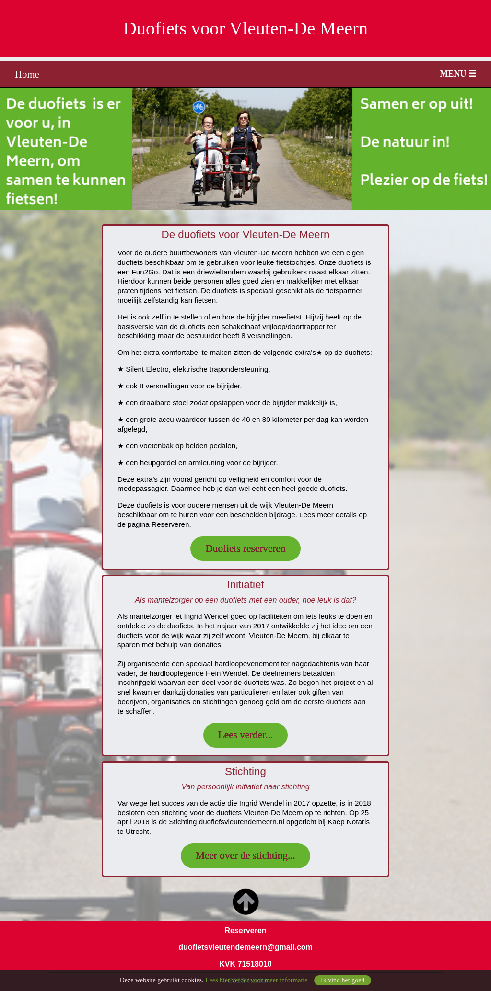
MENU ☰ (458, 74)
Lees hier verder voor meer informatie (256, 982)
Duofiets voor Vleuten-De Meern (245, 28)
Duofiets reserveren (245, 548)
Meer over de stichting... (245, 855)
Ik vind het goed (342, 982)
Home (27, 74)
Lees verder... (245, 734)
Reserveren (245, 930)
